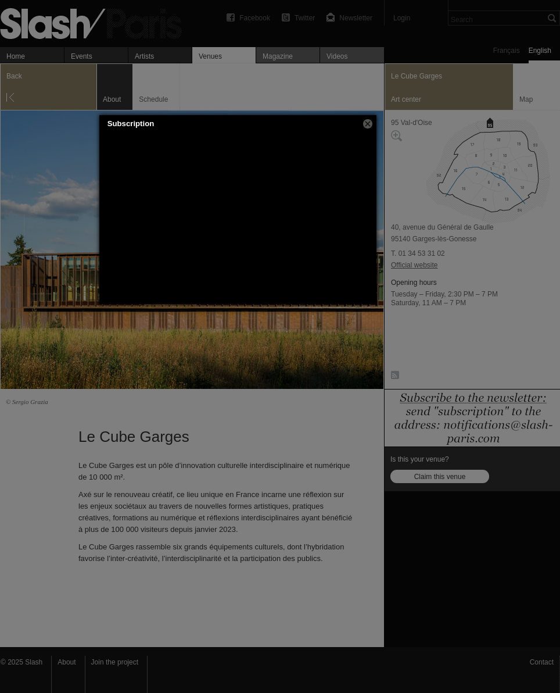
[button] (367, 123)
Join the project (114, 662)
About (67, 662)
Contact (542, 662)
